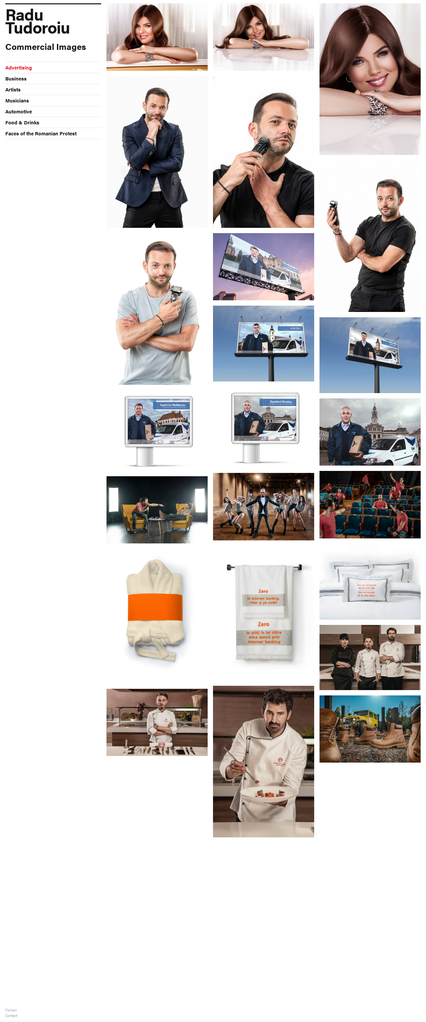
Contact (11, 1015)
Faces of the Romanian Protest (41, 133)
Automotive (18, 111)
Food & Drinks (22, 122)
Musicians (17, 100)
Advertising (18, 67)
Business (16, 78)
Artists (13, 89)
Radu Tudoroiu (37, 18)
